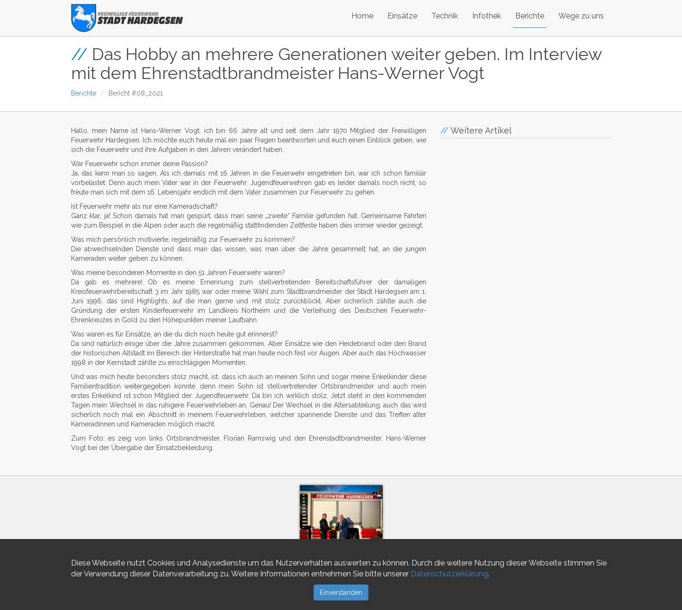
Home (362, 15)
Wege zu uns (581, 15)
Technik (444, 15)
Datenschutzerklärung (449, 573)
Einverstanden (341, 592)
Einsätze (402, 15)
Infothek (486, 15)
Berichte (529, 15)
